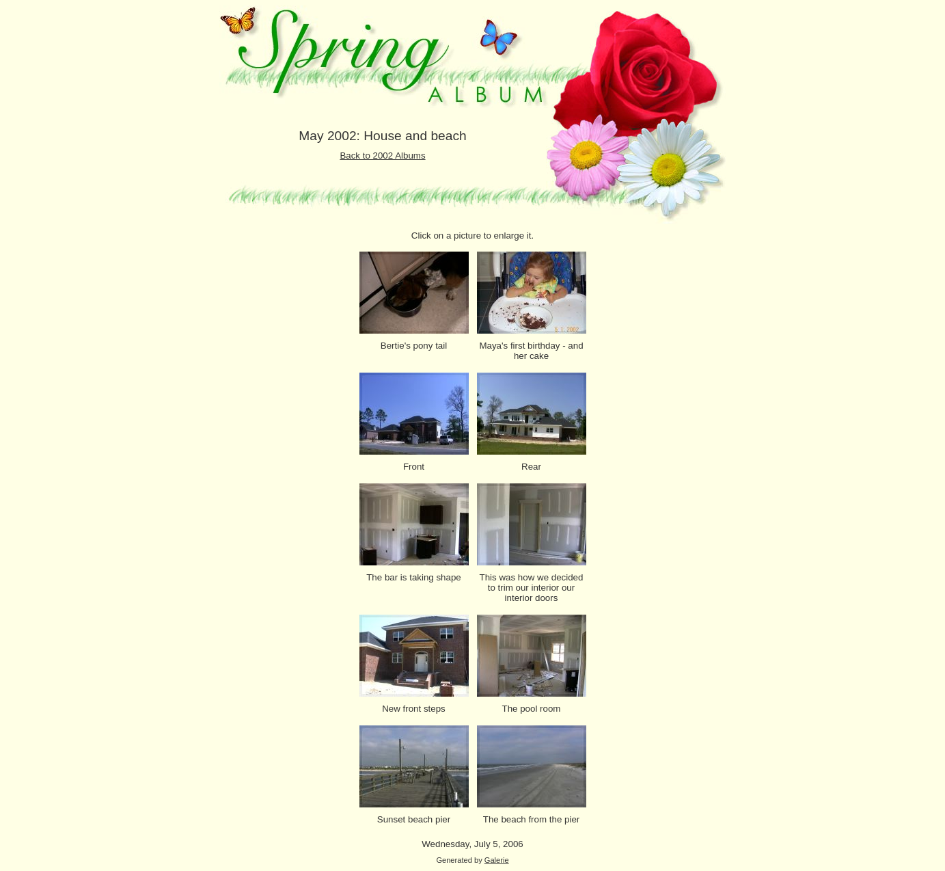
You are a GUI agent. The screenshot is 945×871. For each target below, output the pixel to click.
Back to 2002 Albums (382, 155)
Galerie (496, 860)
